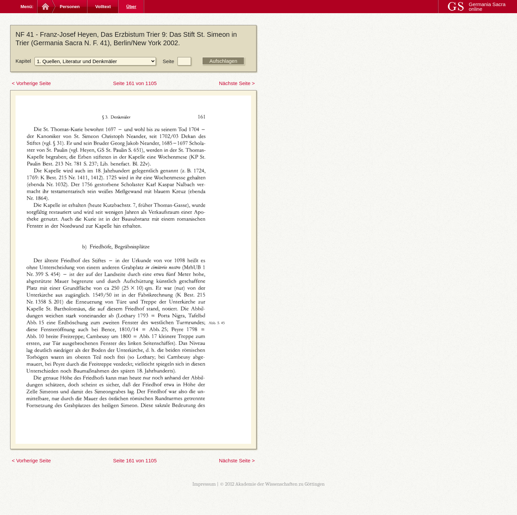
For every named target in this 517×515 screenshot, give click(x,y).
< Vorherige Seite (31, 83)
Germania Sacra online (487, 6)
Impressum (204, 484)
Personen (70, 6)
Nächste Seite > (237, 83)
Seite (168, 61)
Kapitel (23, 61)
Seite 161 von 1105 (135, 83)
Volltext (103, 6)
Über (131, 6)
